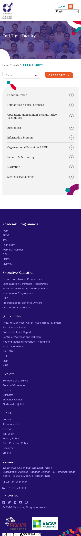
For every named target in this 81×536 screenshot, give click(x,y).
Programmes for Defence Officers (22, 302)
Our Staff (7, 394)
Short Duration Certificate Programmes (25, 288)
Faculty (15, 64)
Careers (7, 419)
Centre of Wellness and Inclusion (21, 336)
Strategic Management (40, 177)
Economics (40, 128)
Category (59, 75)
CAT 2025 (8, 351)
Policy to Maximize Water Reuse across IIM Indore (31, 322)
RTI (4, 355)
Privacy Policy (10, 438)
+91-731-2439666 (16, 482)
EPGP (6, 235)
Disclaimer (8, 448)
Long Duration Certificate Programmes (25, 283)
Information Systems (40, 137)
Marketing (40, 167)
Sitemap (7, 429)
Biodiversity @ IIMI (13, 404)
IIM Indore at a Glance (15, 380)
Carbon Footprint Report (16, 332)
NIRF (5, 365)
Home (5, 64)
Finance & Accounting (40, 157)
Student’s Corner (12, 399)
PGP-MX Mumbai (12, 249)
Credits (6, 452)
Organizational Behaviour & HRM (40, 147)
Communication (40, 95)
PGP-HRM (8, 244)
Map (5, 360)
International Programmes (17, 293)
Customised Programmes (17, 307)
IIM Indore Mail (11, 424)
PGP (5, 230)
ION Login (8, 433)
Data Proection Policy (15, 443)
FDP (5, 298)
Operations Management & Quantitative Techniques (40, 116)
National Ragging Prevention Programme (26, 341)
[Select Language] (67, 11)
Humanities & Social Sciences (40, 105)
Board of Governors (13, 385)
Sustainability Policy (14, 327)
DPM (5, 254)
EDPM (6, 259)
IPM (4, 240)
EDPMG (7, 263)
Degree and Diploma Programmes (22, 279)
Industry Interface (12, 346)
